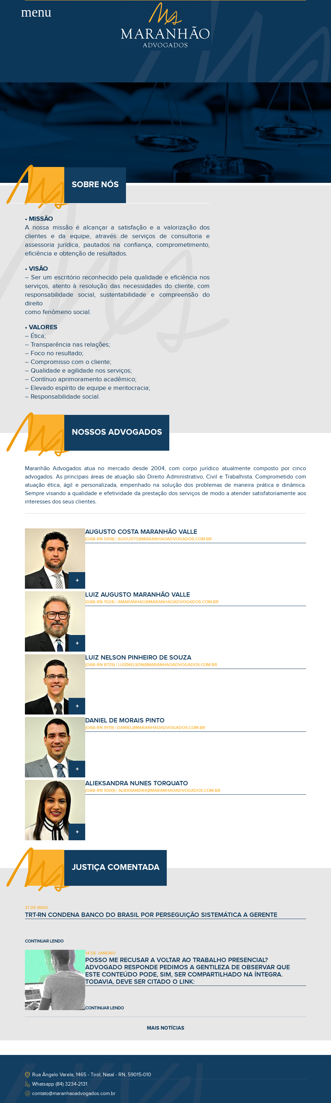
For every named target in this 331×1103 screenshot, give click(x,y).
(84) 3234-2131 (71, 1084)
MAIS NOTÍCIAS (165, 1028)
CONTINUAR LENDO (44, 941)
